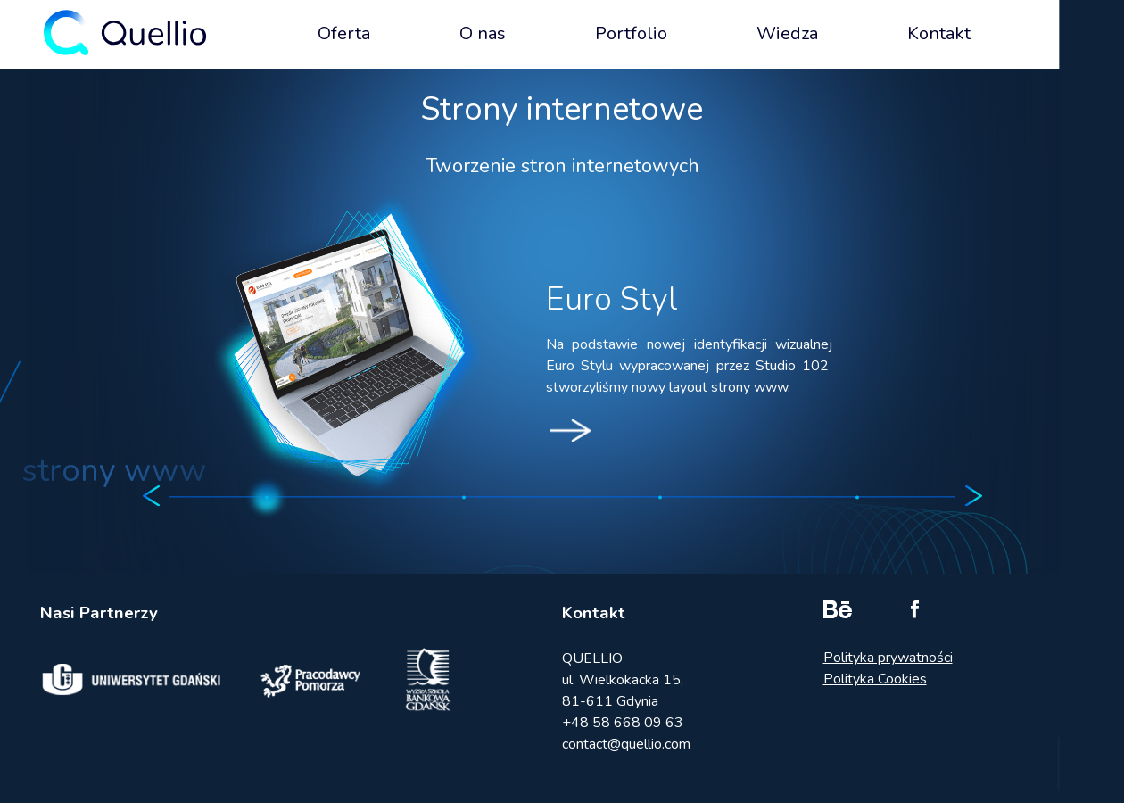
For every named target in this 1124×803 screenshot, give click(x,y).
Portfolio (631, 33)
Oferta (344, 33)
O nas (482, 33)
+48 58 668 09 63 (622, 723)
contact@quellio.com (626, 744)
